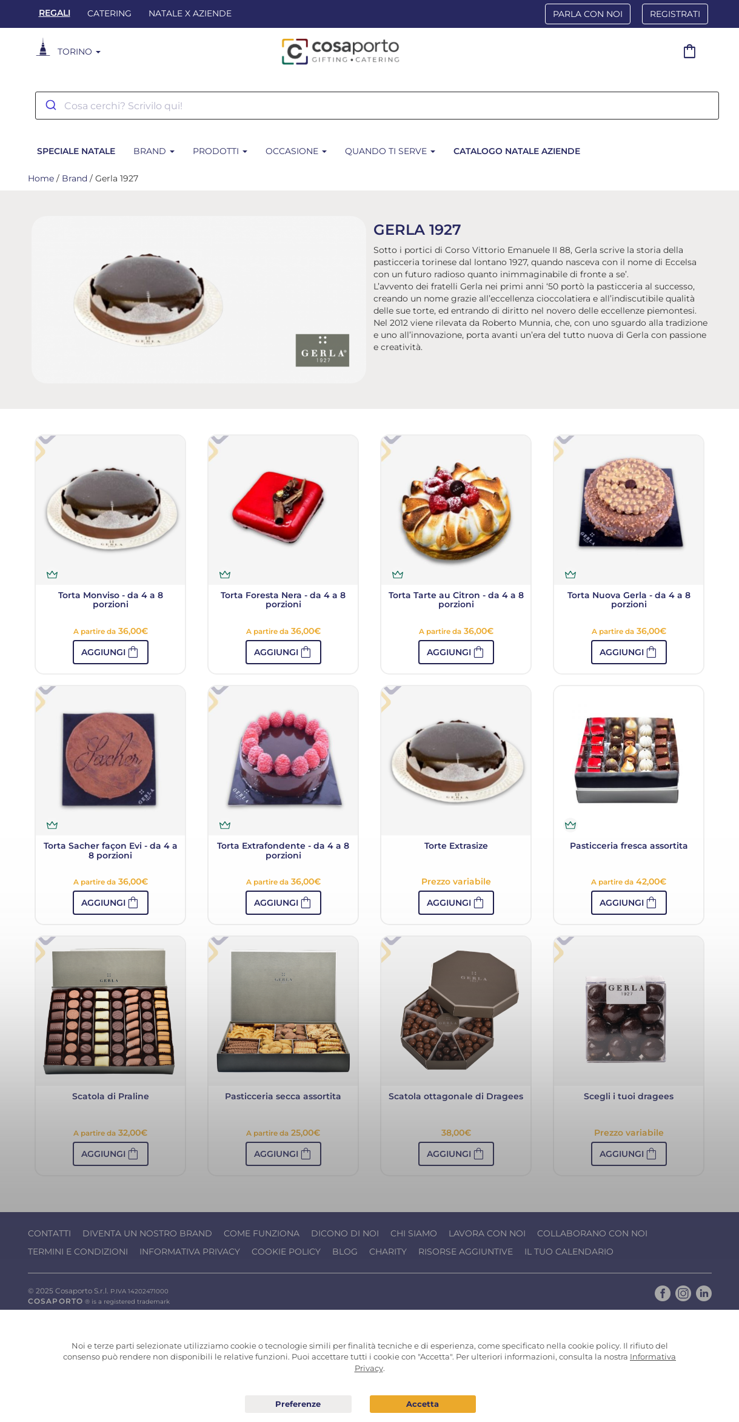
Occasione (296, 151)
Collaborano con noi (592, 1233)
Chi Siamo (413, 1233)
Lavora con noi (487, 1233)
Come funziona (261, 1233)
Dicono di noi (345, 1233)
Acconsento (423, 1404)
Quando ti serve (390, 151)
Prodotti (220, 151)
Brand (154, 151)
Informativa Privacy (189, 1251)
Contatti (49, 1233)
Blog (345, 1251)
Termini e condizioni (78, 1251)
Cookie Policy (286, 1251)
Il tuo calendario (569, 1251)
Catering (109, 13)
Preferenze (298, 1404)
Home (41, 178)
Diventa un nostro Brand (147, 1233)
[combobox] (377, 106)
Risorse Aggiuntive (465, 1251)
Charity (388, 1251)
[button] (111, 652)
